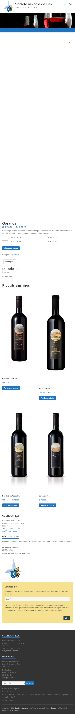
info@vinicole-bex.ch (10, 531)
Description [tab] (10, 262)
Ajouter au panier (11, 248)
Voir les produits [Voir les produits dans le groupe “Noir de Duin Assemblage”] (10, 505)
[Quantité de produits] (5, 237)
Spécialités (15, 255)
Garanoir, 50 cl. (17, 242)
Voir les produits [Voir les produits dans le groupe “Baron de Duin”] (47, 398)
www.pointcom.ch (9, 677)
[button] (69, 41)
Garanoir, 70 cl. (17, 237)
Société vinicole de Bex (34, 4)
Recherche (29, 683)
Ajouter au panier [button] (11, 388)
